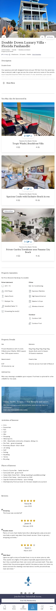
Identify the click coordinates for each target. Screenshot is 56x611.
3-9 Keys (6, 54)
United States (6, 49)
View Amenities (36, 54)
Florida (14, 49)
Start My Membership (28, 601)
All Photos (50, 37)
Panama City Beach (24, 49)
